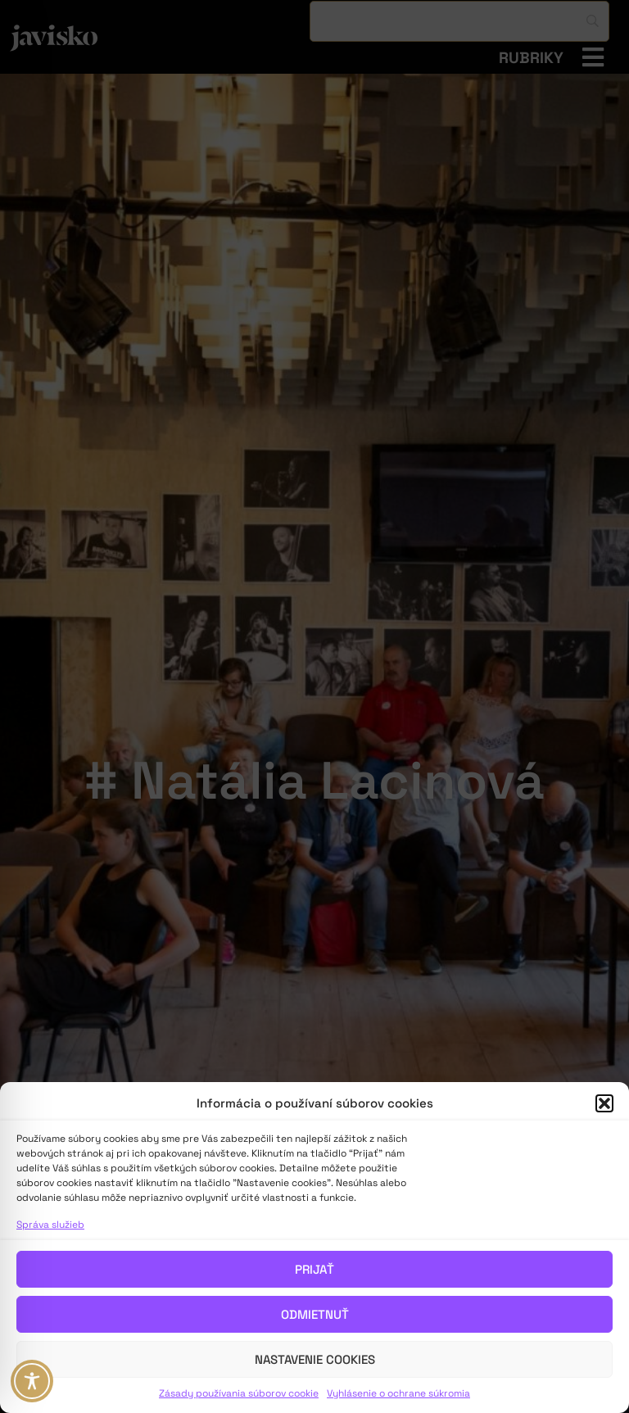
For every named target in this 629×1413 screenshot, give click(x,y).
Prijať (314, 1269)
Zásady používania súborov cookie (239, 1393)
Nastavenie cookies (315, 1359)
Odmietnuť (315, 1314)
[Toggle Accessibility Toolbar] (32, 1381)
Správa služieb (50, 1224)
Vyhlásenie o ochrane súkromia (398, 1393)
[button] (604, 1103)
